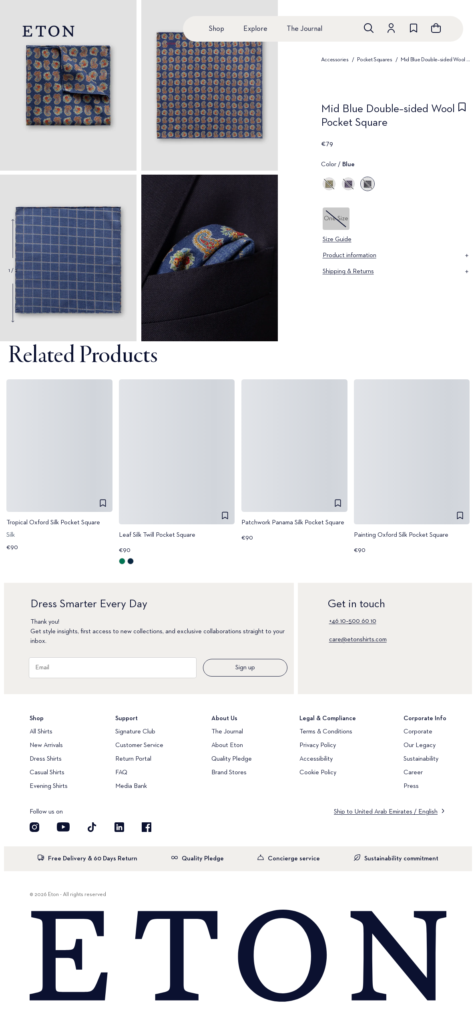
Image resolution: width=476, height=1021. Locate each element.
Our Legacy (420, 745)
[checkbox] (462, 118)
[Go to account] (391, 28)
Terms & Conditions (325, 732)
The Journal (304, 28)
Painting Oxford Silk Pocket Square (401, 535)
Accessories (335, 59)
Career (413, 772)
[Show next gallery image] (13, 303)
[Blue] (367, 183)
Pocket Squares (374, 59)
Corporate (418, 732)
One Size (336, 218)
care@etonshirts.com (358, 639)
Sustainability (421, 759)
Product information (396, 255)
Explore (255, 28)
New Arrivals (46, 745)
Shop (216, 28)
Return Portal (133, 759)
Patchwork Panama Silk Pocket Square (292, 523)
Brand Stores (229, 772)
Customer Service (139, 745)
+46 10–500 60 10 (352, 621)
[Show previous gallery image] (13, 239)
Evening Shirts (49, 786)
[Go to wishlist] (413, 28)
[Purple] (348, 183)
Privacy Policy (317, 745)
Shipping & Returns (396, 271)
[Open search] (369, 28)
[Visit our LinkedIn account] (119, 827)
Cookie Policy (317, 772)
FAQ (121, 772)
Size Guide (337, 239)
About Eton (227, 745)
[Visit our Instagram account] (34, 827)
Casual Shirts (47, 772)
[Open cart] (436, 28)
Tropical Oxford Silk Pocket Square (53, 523)
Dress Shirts (46, 759)
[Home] (238, 956)
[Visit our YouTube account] (63, 827)
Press (411, 786)
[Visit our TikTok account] (92, 827)
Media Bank (131, 786)
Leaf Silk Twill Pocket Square (157, 535)
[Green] (329, 183)
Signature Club (135, 732)
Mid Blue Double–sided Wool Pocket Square (436, 59)
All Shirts (41, 732)
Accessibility (316, 759)
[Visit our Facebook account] (146, 827)
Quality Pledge (231, 759)
